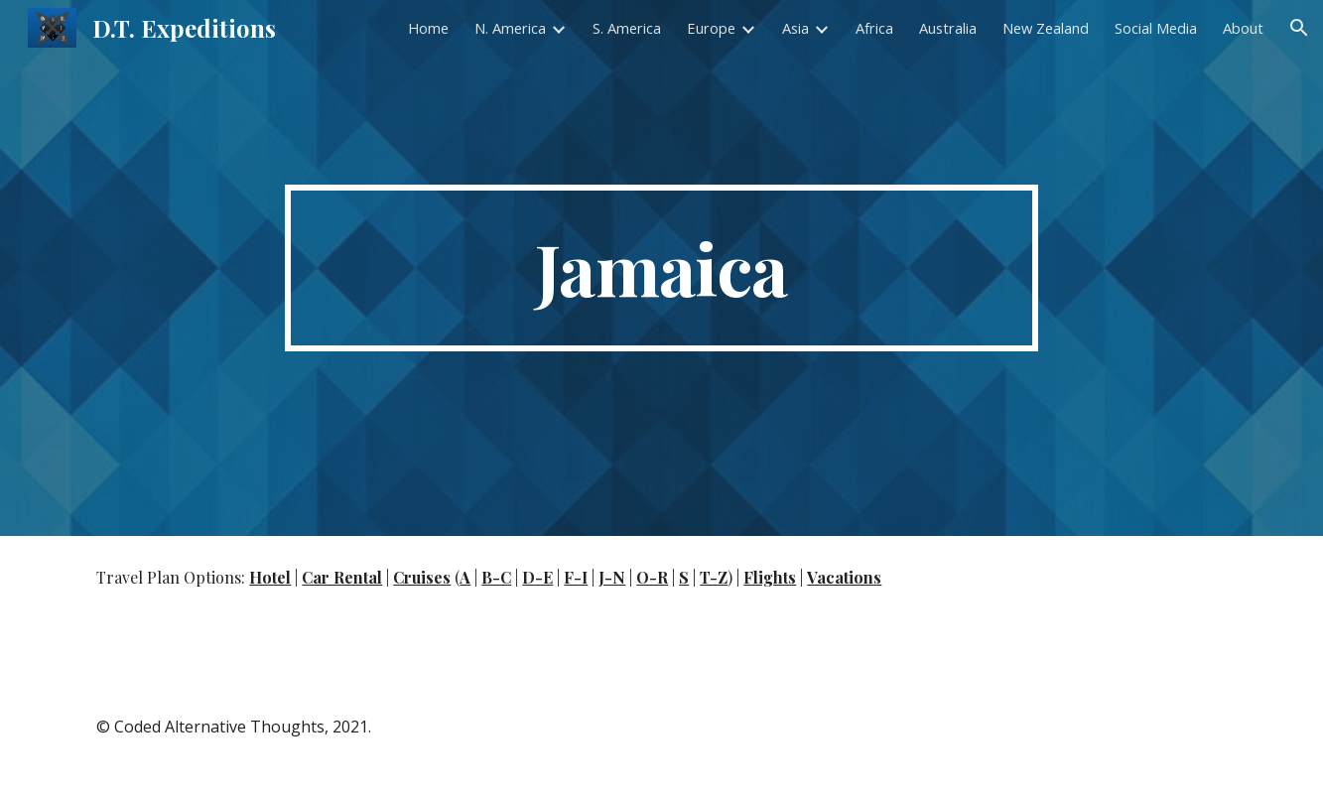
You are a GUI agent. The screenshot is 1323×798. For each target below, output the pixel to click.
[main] (662, 268)
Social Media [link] (1156, 28)
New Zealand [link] (1045, 28)
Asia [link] (795, 28)
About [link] (1243, 28)
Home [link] (428, 28)
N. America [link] (510, 28)
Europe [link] (711, 28)
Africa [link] (874, 28)
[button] (1299, 28)
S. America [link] (627, 28)
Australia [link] (948, 28)
